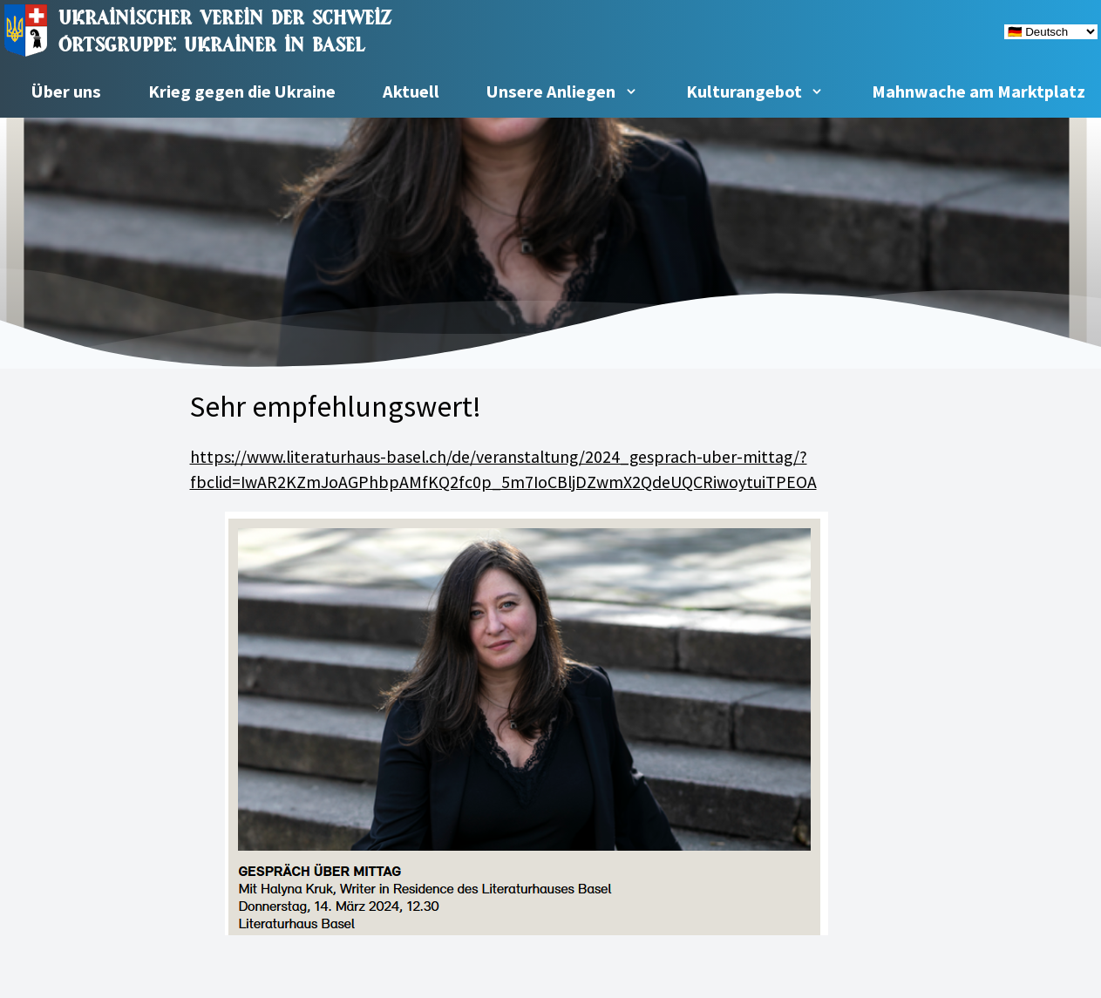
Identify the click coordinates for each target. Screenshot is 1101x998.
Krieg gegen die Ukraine (242, 91)
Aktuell (411, 91)
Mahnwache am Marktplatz (978, 91)
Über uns (66, 91)
